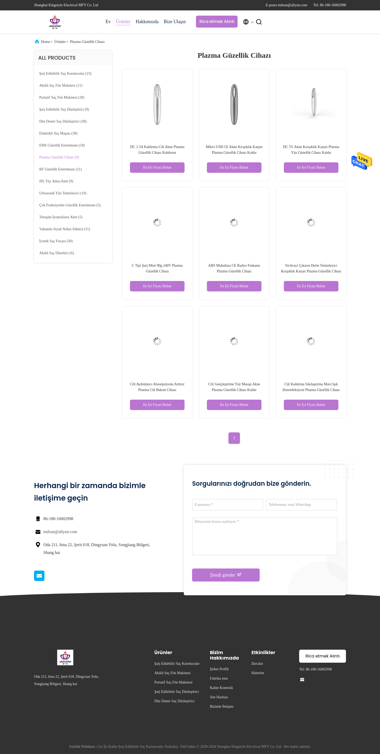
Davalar (257, 664)
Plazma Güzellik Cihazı (87, 42)
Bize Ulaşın (175, 21)
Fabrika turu (219, 678)
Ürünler (123, 21)
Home (45, 42)
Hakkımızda (147, 21)
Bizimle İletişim (222, 706)
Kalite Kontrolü (221, 688)
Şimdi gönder (226, 575)
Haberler (258, 673)
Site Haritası (219, 697)
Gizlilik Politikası (82, 747)
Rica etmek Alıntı (216, 21)
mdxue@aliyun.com (60, 531)
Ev (108, 21)
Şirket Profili (219, 669)
